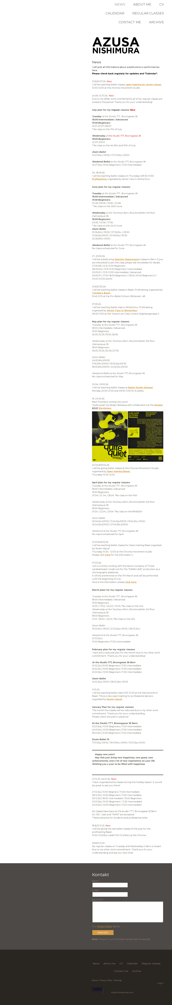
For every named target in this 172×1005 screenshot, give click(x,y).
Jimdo (97, 989)
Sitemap (118, 980)
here (107, 555)
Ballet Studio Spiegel (140, 387)
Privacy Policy (104, 926)
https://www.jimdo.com (122, 992)
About (95, 980)
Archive (156, 22)
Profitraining (99, 179)
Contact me (130, 22)
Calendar (115, 13)
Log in (160, 983)
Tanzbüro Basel (101, 293)
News (120, 4)
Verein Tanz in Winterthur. (122, 310)
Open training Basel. (118, 471)
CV (161, 4)
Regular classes (148, 13)
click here (131, 582)
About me (142, 4)
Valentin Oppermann (126, 259)
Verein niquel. (114, 699)
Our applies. (106, 926)
